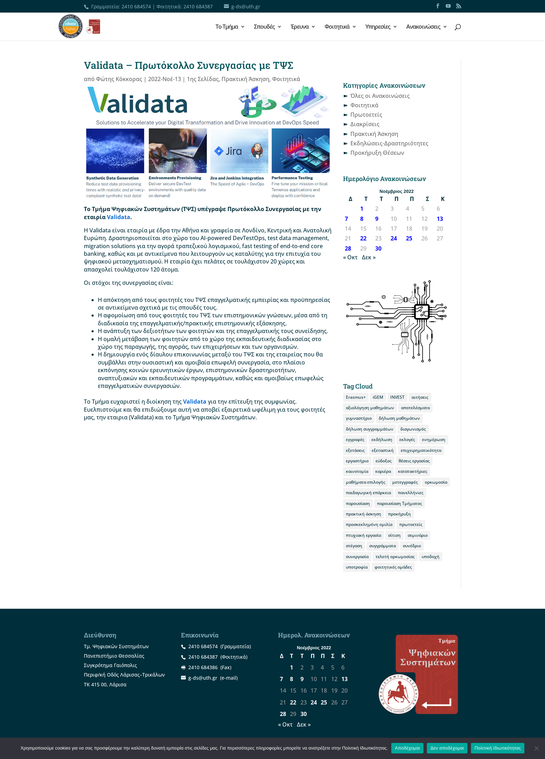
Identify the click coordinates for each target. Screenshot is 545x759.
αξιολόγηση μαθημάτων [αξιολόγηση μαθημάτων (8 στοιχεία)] (370, 408)
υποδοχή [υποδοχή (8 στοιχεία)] (430, 556)
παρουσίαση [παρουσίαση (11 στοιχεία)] (358, 503)
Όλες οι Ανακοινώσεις (380, 96)
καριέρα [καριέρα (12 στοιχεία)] (383, 471)
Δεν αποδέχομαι (447, 748)
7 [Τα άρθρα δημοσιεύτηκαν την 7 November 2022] (346, 219)
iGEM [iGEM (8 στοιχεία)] (378, 397)
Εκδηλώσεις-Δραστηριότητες (389, 143)
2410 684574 (136, 6)
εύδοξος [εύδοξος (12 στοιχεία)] (384, 461)
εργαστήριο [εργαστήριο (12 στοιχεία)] (357, 461)
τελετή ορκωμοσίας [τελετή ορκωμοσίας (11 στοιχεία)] (395, 556)
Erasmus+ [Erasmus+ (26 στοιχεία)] (356, 397)
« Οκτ (350, 257)
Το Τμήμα (227, 27)
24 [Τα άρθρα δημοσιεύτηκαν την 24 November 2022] (394, 238)
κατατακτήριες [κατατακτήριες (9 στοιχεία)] (412, 471)
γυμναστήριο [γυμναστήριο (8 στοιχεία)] (359, 418)
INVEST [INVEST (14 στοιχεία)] (397, 397)
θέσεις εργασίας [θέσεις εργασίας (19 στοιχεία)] (414, 461)
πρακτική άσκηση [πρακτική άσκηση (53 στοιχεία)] (363, 514)
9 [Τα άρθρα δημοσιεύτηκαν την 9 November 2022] (376, 219)
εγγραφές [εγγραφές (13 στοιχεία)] (355, 439)
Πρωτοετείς (366, 114)
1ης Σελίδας (203, 79)
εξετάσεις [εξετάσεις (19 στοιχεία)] (355, 450)
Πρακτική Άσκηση (245, 79)
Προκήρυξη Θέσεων (377, 153)
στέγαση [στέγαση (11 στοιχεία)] (354, 546)
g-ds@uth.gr (202, 677)
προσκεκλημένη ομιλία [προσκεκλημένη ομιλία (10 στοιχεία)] (369, 524)
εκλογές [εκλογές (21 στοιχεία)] (407, 439)
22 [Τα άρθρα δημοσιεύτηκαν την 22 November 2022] (363, 238)
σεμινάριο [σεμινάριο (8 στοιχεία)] (418, 535)
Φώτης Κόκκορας (119, 79)
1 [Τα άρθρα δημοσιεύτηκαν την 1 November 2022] (361, 208)
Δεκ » (369, 257)
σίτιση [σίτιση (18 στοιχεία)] (394, 535)
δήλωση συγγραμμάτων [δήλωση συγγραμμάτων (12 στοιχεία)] (369, 429)
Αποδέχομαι (407, 748)
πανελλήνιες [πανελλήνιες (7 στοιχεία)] (410, 493)
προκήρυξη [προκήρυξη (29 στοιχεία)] (399, 514)
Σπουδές (264, 27)
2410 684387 (198, 6)
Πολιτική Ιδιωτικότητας (497, 748)
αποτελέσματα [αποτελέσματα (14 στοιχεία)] (415, 408)
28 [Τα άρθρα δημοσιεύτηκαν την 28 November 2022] (348, 248)
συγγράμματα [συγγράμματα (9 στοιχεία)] (382, 546)
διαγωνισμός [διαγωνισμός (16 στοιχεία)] (413, 429)
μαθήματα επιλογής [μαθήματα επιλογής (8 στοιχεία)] (365, 482)
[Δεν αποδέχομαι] (536, 748)
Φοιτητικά (337, 27)
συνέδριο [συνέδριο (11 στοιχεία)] (412, 546)
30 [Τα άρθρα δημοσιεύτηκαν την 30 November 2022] (378, 248)
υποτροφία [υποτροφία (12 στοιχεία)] (357, 567)
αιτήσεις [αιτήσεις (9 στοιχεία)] (420, 397)
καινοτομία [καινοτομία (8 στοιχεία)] (357, 471)
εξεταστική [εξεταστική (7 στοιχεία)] (383, 450)
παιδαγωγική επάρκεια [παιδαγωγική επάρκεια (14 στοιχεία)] (368, 493)
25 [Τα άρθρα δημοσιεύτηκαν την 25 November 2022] (409, 238)
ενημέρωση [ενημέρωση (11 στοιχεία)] (433, 439)
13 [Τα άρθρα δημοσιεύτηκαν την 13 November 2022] (440, 219)
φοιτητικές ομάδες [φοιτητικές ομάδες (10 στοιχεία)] (393, 567)
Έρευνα (299, 27)
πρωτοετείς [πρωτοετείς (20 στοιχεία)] (410, 524)
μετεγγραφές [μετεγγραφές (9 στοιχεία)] (405, 482)
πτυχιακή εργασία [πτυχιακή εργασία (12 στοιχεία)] (363, 535)
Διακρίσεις (364, 124)
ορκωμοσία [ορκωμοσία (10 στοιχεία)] (436, 482)
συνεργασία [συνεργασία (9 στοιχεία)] (357, 556)
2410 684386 (203, 667)
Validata (118, 217)
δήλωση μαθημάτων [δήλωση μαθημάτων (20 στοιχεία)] (399, 418)
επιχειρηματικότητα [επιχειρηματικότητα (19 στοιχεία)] (421, 450)
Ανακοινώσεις (423, 27)
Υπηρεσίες (377, 27)
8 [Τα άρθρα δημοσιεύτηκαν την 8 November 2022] (361, 219)
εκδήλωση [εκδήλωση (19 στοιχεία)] (381, 439)
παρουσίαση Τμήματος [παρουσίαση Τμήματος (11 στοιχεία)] (399, 503)
